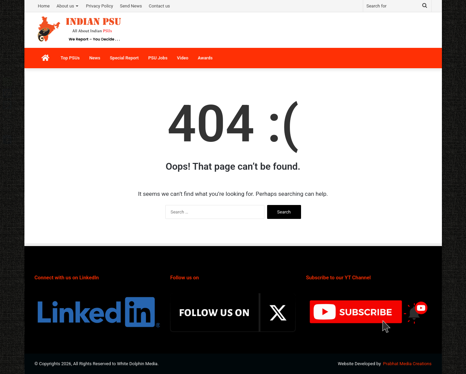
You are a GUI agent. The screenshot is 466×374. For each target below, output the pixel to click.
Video (182, 57)
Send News (131, 5)
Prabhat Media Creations (407, 363)
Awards (205, 57)
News (94, 57)
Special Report (124, 57)
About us (65, 5)
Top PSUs (70, 57)
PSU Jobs (158, 57)
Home (44, 5)
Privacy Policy (99, 5)
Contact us (159, 5)
